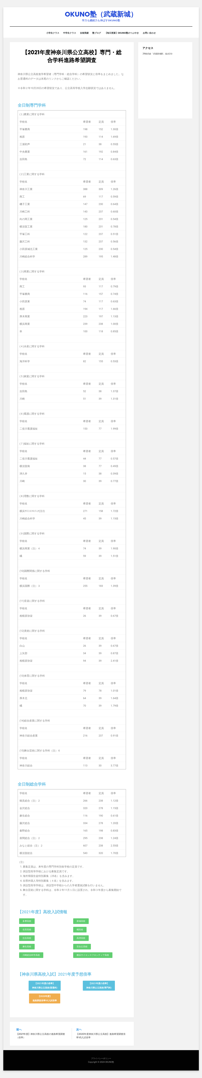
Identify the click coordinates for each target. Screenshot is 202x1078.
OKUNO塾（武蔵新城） (101, 14)
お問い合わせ (151, 33)
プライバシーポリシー (101, 1059)
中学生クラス (68, 33)
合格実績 (84, 33)
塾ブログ (97, 33)
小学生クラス (50, 33)
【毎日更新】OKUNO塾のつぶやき (123, 33)
